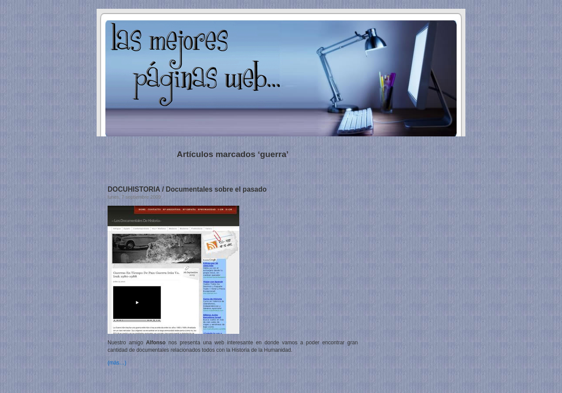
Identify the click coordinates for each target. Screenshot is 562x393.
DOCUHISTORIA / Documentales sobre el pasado (187, 189)
